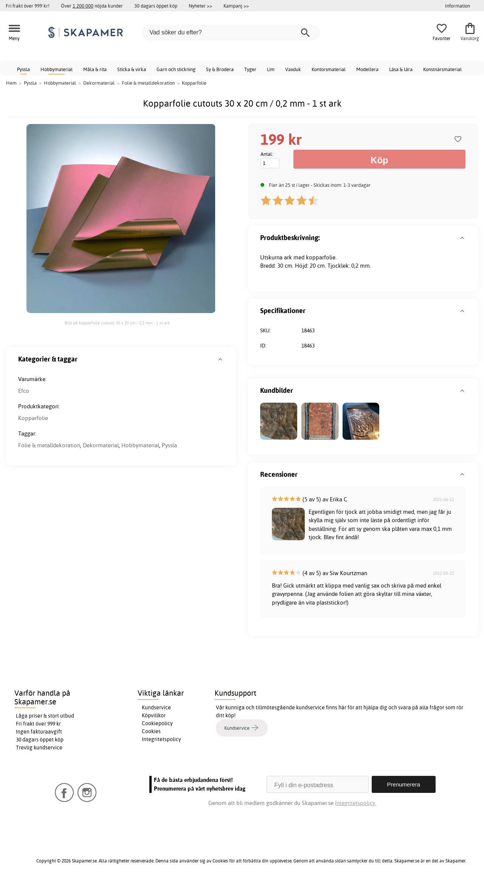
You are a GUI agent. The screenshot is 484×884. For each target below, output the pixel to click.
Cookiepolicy (157, 723)
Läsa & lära (401, 69)
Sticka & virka (131, 69)
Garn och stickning (176, 69)
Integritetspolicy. (355, 802)
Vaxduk (293, 69)
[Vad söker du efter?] (231, 32)
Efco (23, 390)
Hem (11, 83)
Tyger (250, 69)
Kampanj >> (236, 6)
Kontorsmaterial (329, 69)
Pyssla (23, 69)
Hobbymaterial (56, 69)
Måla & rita (95, 69)
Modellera (367, 69)
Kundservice (156, 707)
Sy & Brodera (220, 69)
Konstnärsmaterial (442, 69)
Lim (271, 69)
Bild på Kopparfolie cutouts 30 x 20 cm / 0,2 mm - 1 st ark (117, 323)
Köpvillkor (154, 715)
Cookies (151, 731)
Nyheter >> (200, 6)
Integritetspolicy (161, 739)
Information (457, 6)
